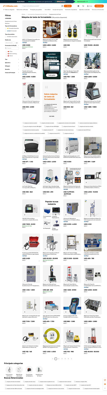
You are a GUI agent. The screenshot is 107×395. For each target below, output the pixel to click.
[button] (62, 6)
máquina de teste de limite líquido (91, 388)
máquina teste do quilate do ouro (46, 381)
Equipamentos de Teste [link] (55, 14)
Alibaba (23, 14)
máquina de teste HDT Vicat (83, 130)
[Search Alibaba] (41, 6)
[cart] (83, 6)
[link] (105, 380)
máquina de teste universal (64, 381)
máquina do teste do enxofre (30, 123)
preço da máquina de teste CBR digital (32, 126)
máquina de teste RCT (85, 385)
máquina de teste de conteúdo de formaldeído (34, 133)
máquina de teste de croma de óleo (55, 388)
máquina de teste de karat (68, 126)
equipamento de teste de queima (31, 130)
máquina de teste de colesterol (35, 385)
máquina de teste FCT (47, 130)
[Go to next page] (71, 358)
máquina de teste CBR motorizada (13, 388)
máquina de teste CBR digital (51, 126)
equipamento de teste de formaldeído (66, 123)
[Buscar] (68, 6)
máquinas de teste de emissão (85, 126)
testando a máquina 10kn (80, 381)
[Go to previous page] (52, 358)
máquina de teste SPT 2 (54, 133)
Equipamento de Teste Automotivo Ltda (14, 385)
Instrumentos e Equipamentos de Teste (37, 14)
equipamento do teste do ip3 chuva (65, 130)
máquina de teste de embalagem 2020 (34, 388)
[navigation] (12, 187)
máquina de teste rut (68, 133)
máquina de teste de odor (73, 388)
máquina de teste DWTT (70, 385)
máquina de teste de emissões (12, 381)
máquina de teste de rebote (47, 123)
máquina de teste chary (29, 381)
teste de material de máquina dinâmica (87, 123)
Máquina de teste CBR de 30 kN (53, 385)
